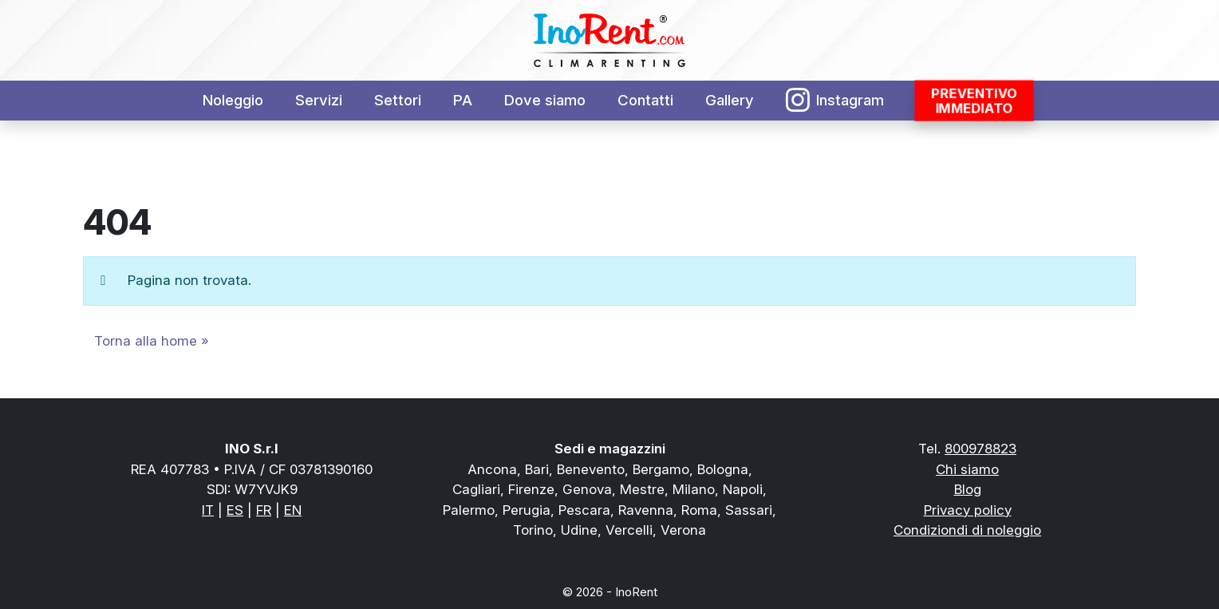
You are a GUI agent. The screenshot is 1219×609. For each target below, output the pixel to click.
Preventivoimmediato (974, 100)
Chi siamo (967, 469)
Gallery (729, 100)
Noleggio (233, 100)
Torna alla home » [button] (151, 341)
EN (293, 510)
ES (235, 510)
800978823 (980, 449)
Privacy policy (968, 510)
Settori (397, 100)
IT (208, 510)
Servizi (318, 100)
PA (462, 100)
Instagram (835, 101)
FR (263, 510)
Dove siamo (545, 100)
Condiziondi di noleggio (967, 530)
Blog (967, 489)
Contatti (645, 100)
